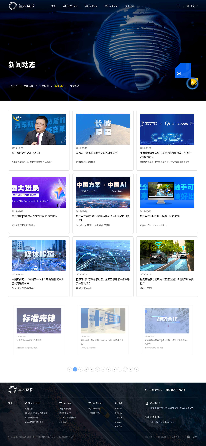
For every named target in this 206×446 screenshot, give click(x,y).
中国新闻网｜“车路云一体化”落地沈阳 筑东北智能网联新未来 (38, 281)
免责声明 (175, 437)
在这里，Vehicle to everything (153, 225)
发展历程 (28, 86)
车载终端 (29, 409)
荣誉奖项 (75, 86)
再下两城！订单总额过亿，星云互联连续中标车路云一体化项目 (103, 281)
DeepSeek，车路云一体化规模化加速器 (93, 225)
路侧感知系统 (65, 413)
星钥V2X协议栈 (31, 417)
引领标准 (44, 86)
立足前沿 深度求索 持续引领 (23, 225)
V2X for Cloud (95, 403)
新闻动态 (59, 86)
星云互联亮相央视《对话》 (26, 153)
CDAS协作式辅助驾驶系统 (36, 413)
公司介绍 (13, 86)
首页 (10, 403)
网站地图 (148, 437)
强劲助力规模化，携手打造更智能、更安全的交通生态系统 (164, 162)
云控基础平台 (94, 409)
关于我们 (119, 403)
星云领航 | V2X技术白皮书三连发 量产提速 (34, 216)
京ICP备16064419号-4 (66, 437)
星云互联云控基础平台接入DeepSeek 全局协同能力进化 (102, 218)
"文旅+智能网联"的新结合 (23, 288)
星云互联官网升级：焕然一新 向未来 (159, 216)
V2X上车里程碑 (146, 288)
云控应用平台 (94, 413)
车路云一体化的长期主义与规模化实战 (96, 153)
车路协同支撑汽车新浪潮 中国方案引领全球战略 (32, 162)
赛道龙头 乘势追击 (84, 288)
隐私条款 (162, 437)
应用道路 (63, 422)
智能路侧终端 (65, 409)
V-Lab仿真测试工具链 (34, 422)
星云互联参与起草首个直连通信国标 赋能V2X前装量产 (166, 281)
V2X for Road (65, 403)
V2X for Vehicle (32, 403)
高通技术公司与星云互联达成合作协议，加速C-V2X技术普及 (165, 155)
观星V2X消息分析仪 (67, 417)
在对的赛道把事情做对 (85, 162)
